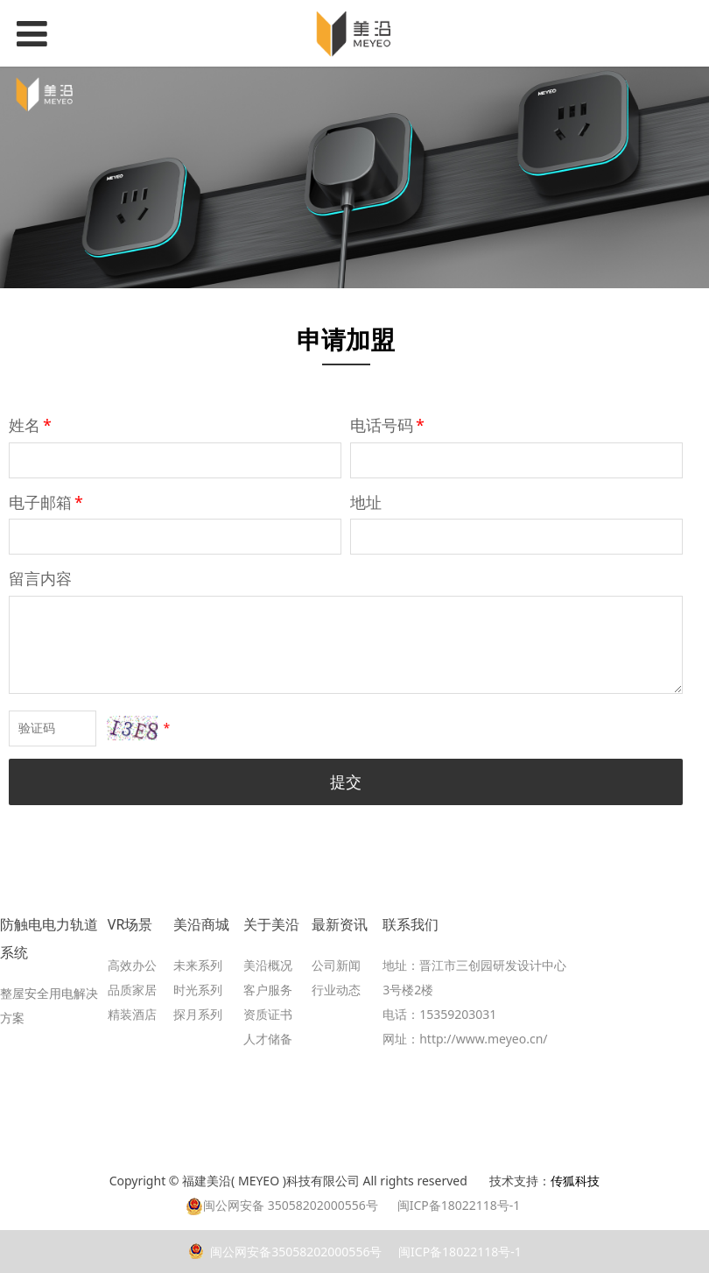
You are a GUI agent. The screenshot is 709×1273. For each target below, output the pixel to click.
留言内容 (40, 578)
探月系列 (197, 1014)
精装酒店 (132, 1014)
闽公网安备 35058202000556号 (282, 1205)
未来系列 (197, 965)
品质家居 (132, 989)
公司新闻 (336, 965)
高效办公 (132, 965)
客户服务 (267, 989)
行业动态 (336, 989)
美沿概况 (267, 965)
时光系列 (197, 989)
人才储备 (267, 1038)
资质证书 (267, 1014)
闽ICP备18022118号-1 (458, 1251)
